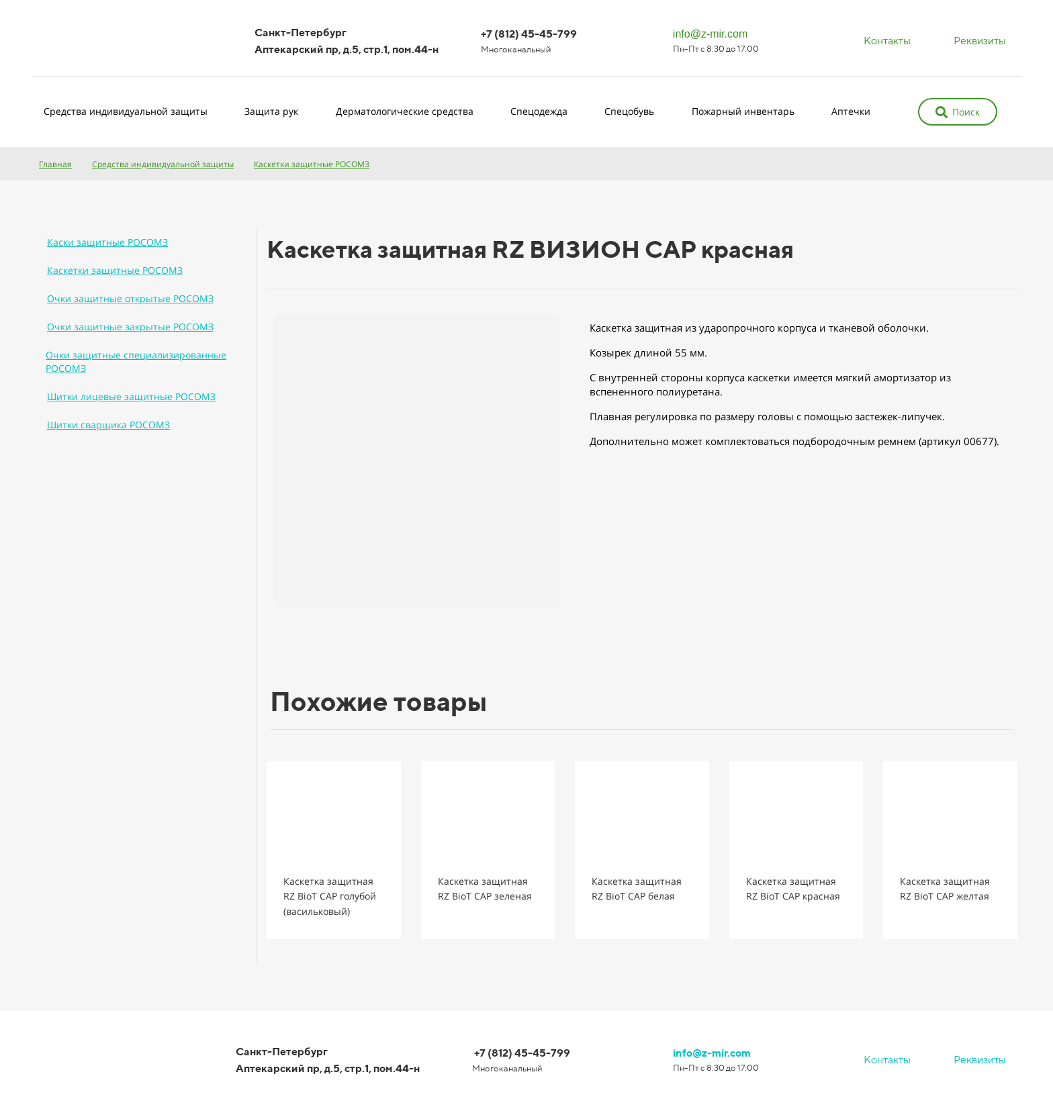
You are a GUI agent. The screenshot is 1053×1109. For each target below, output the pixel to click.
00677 (979, 441)
